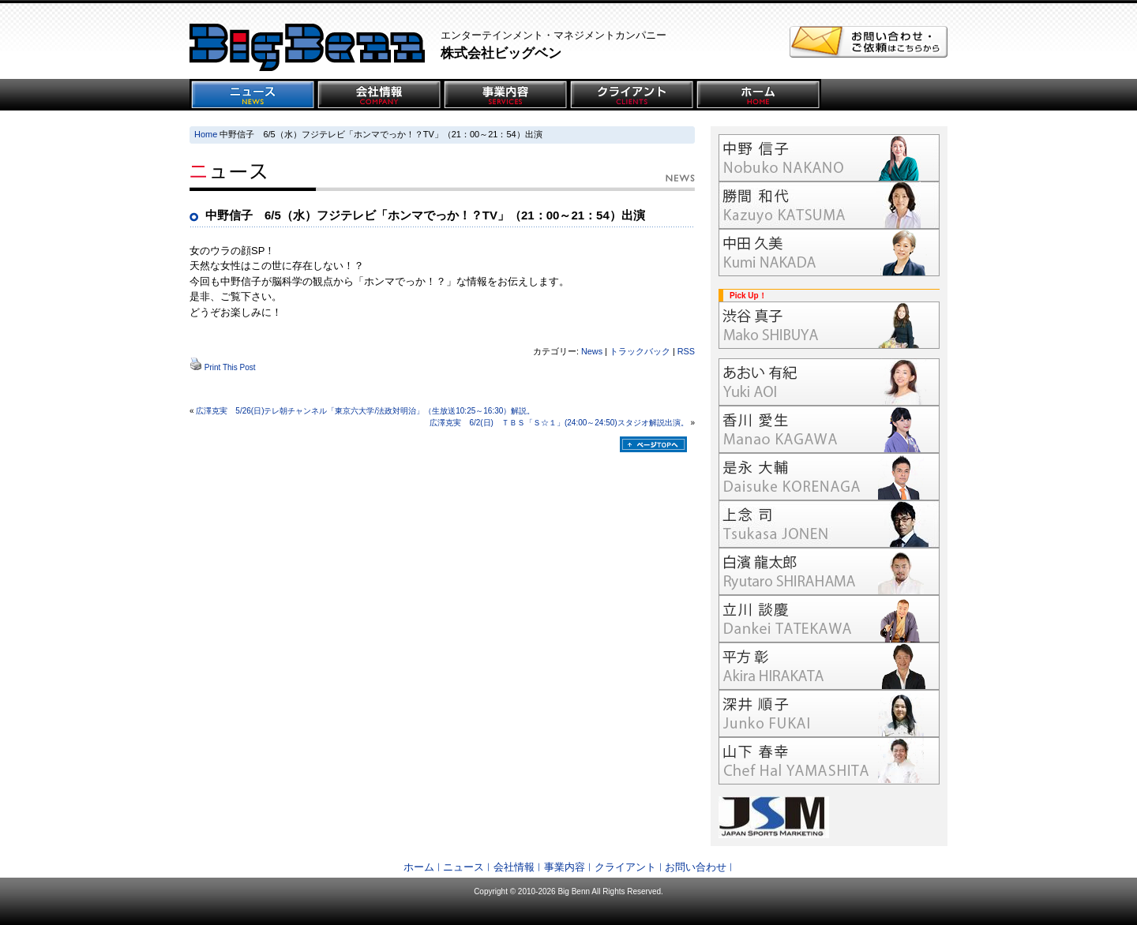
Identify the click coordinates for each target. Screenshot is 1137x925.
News (591, 351)
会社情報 (514, 867)
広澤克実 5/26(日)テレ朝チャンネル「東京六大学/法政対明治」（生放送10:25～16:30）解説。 (365, 410)
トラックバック (640, 351)
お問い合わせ (695, 867)
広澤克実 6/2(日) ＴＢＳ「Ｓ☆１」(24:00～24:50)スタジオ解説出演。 (559, 422)
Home (205, 134)
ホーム (418, 867)
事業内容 (564, 867)
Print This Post (230, 367)
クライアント (625, 867)
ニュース (463, 867)
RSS (686, 351)
